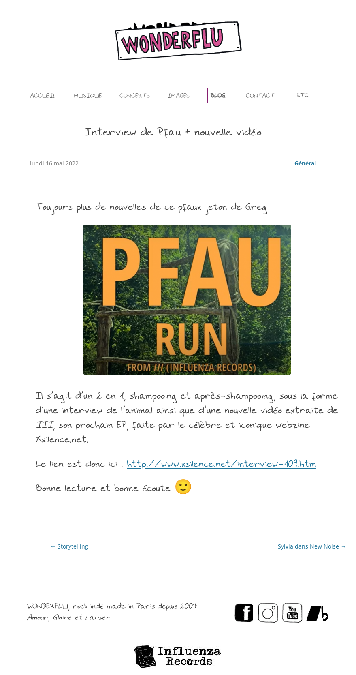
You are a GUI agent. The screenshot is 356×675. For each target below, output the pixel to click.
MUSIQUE (88, 96)
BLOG (217, 96)
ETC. (303, 96)
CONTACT (260, 96)
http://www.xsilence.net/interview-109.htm (221, 464)
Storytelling (69, 546)
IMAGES (179, 96)
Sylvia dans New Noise (312, 546)
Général (305, 163)
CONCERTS (134, 96)
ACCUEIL (43, 96)
